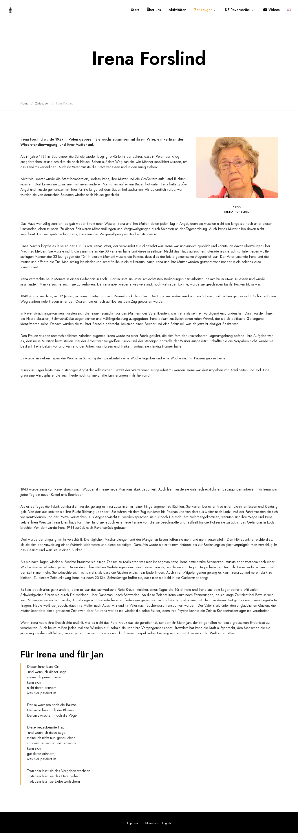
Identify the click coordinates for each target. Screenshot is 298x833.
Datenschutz (151, 823)
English (166, 823)
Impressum (133, 823)
